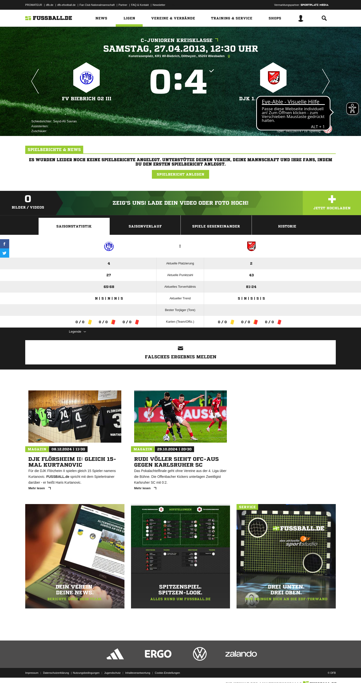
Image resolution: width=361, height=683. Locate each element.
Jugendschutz (112, 671)
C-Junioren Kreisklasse (181, 40)
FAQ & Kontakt (140, 4)
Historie (287, 226)
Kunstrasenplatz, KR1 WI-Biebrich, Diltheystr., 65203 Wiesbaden (180, 56)
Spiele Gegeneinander (216, 226)
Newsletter (159, 4)
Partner (123, 4)
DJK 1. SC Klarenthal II (273, 98)
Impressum (31, 671)
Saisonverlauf (145, 226)
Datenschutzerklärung (56, 671)
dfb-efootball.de (66, 4)
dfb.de (49, 4)
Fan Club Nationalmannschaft (97, 4)
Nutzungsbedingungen (86, 671)
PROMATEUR (33, 4)
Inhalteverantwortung (137, 671)
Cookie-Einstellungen (167, 671)
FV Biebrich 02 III (86, 98)
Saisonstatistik (74, 226)
